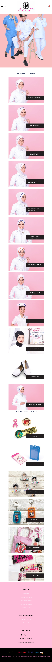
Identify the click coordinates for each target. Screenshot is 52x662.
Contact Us (26, 623)
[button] (2, 36)
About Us (26, 594)
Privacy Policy (26, 608)
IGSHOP (27, 658)
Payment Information (26, 597)
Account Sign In (26, 619)
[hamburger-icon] (2, 7)
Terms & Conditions (26, 604)
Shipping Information (26, 601)
